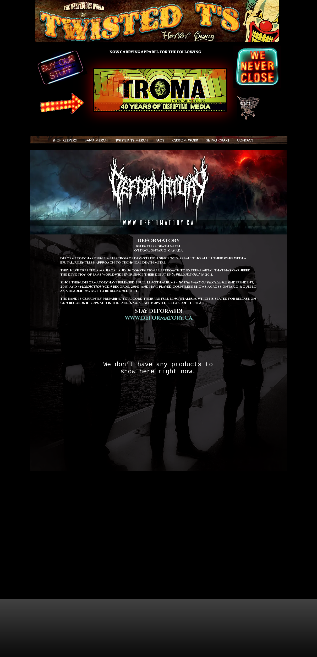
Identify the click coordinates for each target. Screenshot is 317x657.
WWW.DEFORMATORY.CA (158, 318)
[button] (132, 140)
